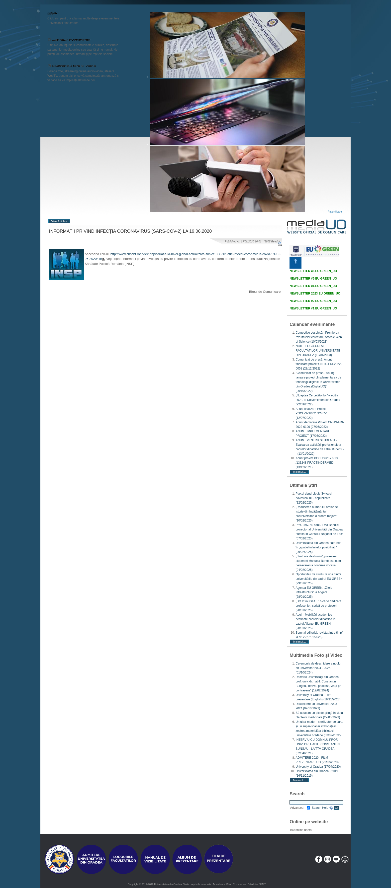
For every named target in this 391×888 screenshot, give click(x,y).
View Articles (59, 221)
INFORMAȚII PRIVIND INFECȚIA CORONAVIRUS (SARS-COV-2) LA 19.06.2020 (130, 231)
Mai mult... (299, 471)
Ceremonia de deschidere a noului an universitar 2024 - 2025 (318, 668)
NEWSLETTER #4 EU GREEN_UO (313, 286)
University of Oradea (318, 766)
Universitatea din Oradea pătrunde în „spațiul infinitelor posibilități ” (318, 547)
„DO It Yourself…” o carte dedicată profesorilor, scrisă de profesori (318, 605)
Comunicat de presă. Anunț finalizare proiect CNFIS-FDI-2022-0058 (318, 364)
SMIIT (262, 884)
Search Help (322, 808)
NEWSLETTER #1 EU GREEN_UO (313, 308)
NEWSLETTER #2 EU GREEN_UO (313, 301)
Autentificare (335, 211)
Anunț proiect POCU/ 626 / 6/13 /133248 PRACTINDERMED (316, 462)
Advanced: (300, 808)
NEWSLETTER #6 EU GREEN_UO (313, 271)
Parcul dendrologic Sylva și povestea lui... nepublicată (313, 498)
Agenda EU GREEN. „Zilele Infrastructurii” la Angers (313, 592)
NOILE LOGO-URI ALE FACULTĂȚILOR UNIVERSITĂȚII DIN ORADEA (317, 350)
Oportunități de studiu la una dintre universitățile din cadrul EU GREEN (318, 579)
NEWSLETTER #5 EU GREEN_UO (313, 278)
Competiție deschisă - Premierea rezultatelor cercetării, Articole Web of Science (318, 337)
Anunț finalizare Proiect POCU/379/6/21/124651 (311, 413)
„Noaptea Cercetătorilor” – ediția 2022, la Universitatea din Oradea (317, 400)
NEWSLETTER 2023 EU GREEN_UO (315, 293)
